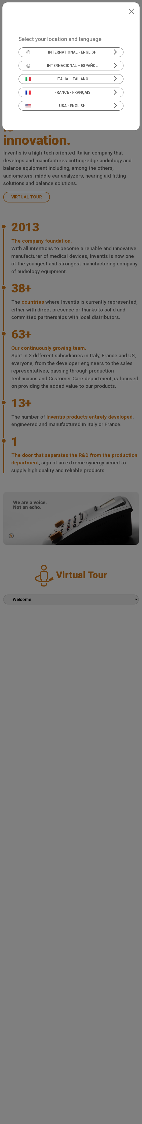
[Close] (131, 10)
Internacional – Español (62, 65)
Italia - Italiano (57, 79)
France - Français (58, 92)
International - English (61, 52)
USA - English (56, 106)
